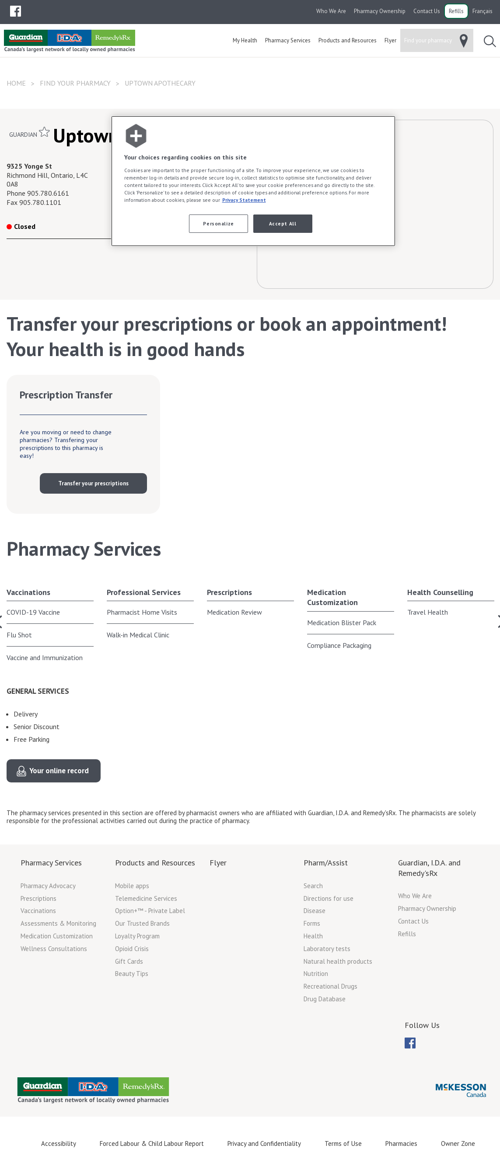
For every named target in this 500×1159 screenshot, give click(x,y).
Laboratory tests (327, 948)
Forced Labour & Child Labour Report (152, 1143)
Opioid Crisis (132, 948)
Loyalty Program (137, 936)
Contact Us (426, 11)
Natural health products (338, 961)
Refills (456, 11)
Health (313, 936)
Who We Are (331, 11)
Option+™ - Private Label (150, 910)
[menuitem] (15, 11)
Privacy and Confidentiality (264, 1143)
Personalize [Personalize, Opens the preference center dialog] (218, 223)
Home (16, 83)
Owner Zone (458, 1143)
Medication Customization (332, 597)
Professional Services (144, 592)
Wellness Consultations (54, 948)
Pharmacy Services (51, 863)
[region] (253, 181)
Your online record (59, 770)
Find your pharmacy (75, 83)
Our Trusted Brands (142, 923)
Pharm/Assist (326, 863)
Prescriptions (229, 592)
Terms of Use (343, 1143)
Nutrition (316, 973)
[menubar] (15, 11)
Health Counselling (440, 592)
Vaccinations (28, 592)
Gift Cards (129, 961)
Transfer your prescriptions (93, 483)
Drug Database (325, 999)
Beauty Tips (131, 973)
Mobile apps (132, 886)
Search (313, 886)
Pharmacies (401, 1143)
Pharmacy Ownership (380, 11)
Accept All (283, 223)
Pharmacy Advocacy (48, 886)
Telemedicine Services (146, 898)
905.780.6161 (48, 193)
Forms (312, 923)
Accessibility (58, 1143)
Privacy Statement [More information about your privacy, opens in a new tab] (244, 200)
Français (482, 11)
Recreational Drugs (330, 986)
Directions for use (328, 898)
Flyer (218, 863)
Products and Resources (155, 863)
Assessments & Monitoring (58, 923)
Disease (314, 910)
